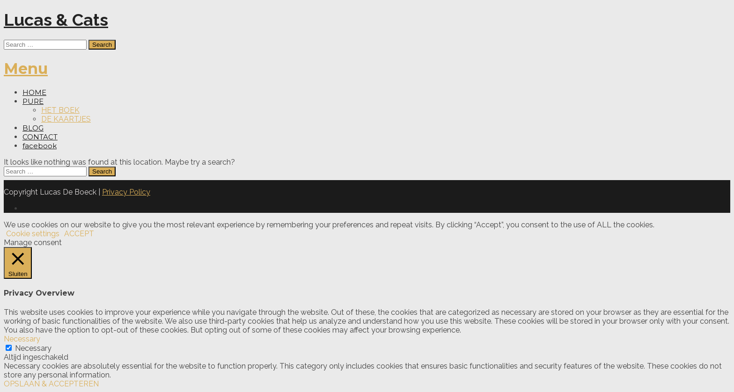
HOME (34, 92)
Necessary (33, 348)
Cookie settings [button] (32, 233)
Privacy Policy (126, 192)
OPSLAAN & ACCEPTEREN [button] (51, 383)
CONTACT (40, 136)
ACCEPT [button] (79, 233)
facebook (39, 145)
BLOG (33, 127)
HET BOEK (60, 110)
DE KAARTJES (66, 119)
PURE (33, 101)
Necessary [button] (22, 338)
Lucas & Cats (56, 19)
